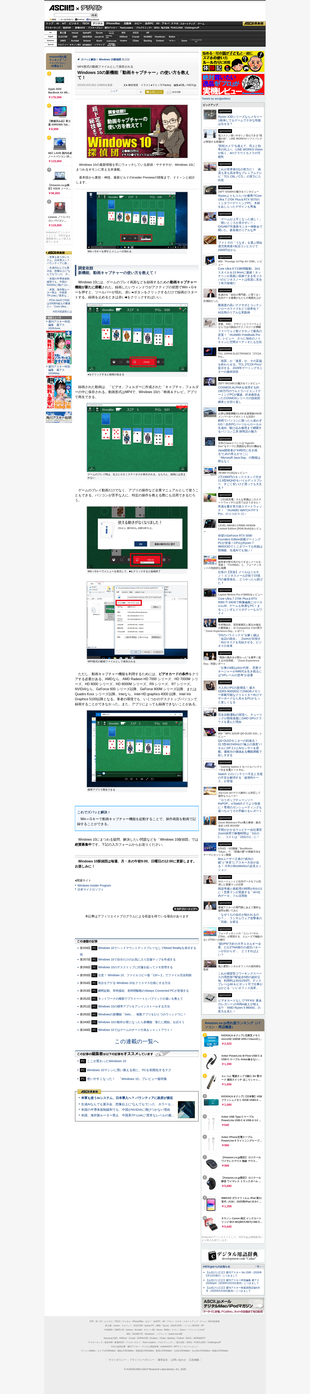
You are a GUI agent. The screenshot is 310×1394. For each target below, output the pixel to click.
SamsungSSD (109, 36)
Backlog (148, 41)
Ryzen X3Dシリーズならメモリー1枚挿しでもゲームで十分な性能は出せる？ (240, 120)
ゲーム (201, 23)
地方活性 (165, 28)
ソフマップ (99, 45)
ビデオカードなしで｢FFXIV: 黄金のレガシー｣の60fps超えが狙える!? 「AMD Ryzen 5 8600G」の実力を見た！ (240, 1006)
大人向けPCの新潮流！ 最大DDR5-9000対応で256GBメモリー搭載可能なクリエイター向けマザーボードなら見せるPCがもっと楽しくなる (240, 695)
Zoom (184, 41)
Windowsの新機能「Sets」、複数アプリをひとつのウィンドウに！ (142, 1014)
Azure (99, 41)
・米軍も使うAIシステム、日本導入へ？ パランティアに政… (58, 260)
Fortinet (160, 41)
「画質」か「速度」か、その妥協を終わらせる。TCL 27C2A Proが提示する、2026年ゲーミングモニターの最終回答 (240, 366)
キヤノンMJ (75, 45)
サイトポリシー (117, 1359)
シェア (114, 91)
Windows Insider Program (94, 885)
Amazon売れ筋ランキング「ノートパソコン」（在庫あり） (58, 61)
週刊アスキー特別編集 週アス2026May (59, 370)
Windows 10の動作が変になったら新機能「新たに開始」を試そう (141, 1022)
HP (147, 33)
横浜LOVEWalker (126, 1351)
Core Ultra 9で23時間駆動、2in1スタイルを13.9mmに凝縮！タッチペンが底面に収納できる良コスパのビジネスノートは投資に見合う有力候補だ (240, 276)
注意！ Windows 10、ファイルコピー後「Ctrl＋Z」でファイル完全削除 (145, 975)
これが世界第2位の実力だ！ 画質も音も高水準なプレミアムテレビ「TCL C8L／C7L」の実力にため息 (240, 175)
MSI (124, 33)
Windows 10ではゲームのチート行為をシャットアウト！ (135, 1030)
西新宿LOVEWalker (145, 1351)
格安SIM (67, 28)
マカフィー (63, 45)
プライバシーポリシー (142, 1359)
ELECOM (62, 37)
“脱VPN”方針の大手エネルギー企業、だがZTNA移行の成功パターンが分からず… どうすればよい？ (239, 949)
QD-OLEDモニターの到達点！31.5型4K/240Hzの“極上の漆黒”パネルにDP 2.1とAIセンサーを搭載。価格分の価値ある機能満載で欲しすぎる (240, 748)
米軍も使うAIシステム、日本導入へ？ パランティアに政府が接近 (127, 1098)
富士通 (63, 33)
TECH (85, 23)
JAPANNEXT (87, 44)
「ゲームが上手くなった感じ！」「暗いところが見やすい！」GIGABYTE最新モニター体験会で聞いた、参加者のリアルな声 (240, 224)
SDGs (157, 28)
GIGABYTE (99, 37)
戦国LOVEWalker (220, 1351)
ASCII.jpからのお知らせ (216, 1266)
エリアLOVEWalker (106, 1351)
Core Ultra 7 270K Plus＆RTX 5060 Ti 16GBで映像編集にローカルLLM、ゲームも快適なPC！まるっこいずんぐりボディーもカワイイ (240, 606)
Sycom (99, 33)
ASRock (123, 37)
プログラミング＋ (166, 1342)
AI (57, 23)
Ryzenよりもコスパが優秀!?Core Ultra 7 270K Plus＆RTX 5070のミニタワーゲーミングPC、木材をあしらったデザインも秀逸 (240, 201)
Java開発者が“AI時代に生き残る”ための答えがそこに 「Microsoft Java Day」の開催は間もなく (239, 456)
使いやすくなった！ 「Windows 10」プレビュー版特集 (127, 1079)
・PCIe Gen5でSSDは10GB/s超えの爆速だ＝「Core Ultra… (58, 303)
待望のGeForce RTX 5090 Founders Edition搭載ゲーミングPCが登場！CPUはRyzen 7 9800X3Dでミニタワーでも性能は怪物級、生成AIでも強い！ (240, 543)
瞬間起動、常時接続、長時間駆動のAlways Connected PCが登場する (143, 990)
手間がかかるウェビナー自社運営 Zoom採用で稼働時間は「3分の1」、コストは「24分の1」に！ (241, 833)
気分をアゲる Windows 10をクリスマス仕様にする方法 (134, 983)
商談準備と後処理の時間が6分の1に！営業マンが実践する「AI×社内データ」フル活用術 (240, 892)
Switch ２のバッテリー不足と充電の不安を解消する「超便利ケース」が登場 (240, 777)
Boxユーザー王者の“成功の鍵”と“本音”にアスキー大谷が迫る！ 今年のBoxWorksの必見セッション (239, 864)
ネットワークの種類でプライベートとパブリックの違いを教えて (140, 998)
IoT (64, 23)
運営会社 (163, 1359)
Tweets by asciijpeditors (216, 98)
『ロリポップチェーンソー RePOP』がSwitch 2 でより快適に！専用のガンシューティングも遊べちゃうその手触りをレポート (240, 805)
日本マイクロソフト (90, 889)
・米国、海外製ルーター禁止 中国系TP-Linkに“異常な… (58, 292)
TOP (92, 1321)
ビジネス (74, 23)
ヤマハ (172, 41)
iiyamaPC (87, 33)
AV (158, 23)
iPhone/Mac (113, 23)
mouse (75, 33)
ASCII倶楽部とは (62, 311)
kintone (87, 41)
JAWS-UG (119, 1330)
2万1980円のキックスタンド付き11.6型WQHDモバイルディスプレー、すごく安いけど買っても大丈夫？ (240, 482)
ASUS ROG (87, 37)
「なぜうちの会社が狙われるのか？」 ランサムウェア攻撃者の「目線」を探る (240, 918)
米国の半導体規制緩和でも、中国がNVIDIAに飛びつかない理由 (125, 1109)
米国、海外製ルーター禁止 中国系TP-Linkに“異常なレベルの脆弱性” (130, 1115)
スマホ (174, 23)
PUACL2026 (177, 28)
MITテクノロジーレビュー (186, 1346)
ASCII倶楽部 (254, 24)
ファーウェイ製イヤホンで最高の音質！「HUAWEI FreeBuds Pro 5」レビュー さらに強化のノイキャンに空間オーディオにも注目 (240, 336)
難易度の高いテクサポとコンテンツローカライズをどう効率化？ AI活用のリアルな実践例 (240, 308)
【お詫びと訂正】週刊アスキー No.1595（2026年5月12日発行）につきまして (234, 1274)
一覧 (139, 92)
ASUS (136, 33)
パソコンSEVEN (111, 32)
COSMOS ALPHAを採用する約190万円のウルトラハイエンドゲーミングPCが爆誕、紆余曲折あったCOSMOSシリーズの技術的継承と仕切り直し (239, 395)
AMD (75, 37)
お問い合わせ (178, 1359)
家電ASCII (80, 28)
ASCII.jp (61, 7)
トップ (49, 23)
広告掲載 (194, 1359)
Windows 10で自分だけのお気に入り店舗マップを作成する (136, 959)
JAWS (63, 41)
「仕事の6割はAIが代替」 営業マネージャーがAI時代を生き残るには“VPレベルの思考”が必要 (240, 671)
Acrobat (75, 41)
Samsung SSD (111, 1338)
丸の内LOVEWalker (201, 1351)
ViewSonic (160, 37)
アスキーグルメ (95, 28)
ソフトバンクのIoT (196, 40)
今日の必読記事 (118, 1346)
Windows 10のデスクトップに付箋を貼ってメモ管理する (135, 967)
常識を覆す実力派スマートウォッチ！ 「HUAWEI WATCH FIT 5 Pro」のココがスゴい (240, 510)
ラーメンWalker (88, 1351)
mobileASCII (166, 1346)
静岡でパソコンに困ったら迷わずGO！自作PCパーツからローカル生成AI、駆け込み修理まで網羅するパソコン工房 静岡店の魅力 (240, 426)
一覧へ (258, 1266)
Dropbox (123, 41)
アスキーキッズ (52, 28)
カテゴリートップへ (186, 909)
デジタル (89, 7)
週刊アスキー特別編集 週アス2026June (59, 325)
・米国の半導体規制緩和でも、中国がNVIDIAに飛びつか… (58, 281)
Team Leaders (149, 1342)
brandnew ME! (111, 45)
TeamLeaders (126, 28)
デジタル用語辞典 (150, 1346)
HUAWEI (148, 37)
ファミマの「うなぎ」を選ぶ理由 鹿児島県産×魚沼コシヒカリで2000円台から (241, 246)
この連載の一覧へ (137, 1041)
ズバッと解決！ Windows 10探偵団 (101, 59)
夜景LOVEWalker (164, 1351)
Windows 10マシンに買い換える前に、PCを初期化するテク (129, 1070)
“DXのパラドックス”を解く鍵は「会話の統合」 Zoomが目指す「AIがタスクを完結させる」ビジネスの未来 (240, 640)
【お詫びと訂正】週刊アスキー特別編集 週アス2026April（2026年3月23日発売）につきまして (232, 1282)
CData (136, 41)
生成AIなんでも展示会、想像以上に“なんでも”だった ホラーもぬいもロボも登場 (138, 1104)
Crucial (135, 37)
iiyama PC (149, 1325)
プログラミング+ (144, 28)
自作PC (149, 23)
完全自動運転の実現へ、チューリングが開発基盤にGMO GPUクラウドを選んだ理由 (240, 718)
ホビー (138, 23)
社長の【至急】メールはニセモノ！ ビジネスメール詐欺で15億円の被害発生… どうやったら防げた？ (240, 577)
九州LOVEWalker (182, 1351)
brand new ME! (176, 1334)
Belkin (172, 37)
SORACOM (142, 1338)
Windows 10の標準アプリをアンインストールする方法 (134, 1006)
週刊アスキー (111, 28)
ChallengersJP (192, 28)
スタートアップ (187, 23)
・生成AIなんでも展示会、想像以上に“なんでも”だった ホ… (58, 271)
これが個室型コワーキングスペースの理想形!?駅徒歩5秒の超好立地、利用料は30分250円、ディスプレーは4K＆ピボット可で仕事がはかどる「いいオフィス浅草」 (240, 981)
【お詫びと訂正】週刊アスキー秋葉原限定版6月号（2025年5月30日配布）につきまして (233, 1289)
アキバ (165, 23)
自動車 (127, 23)
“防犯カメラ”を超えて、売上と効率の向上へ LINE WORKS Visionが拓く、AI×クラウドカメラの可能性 (240, 151)
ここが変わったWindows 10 (106, 1061)
